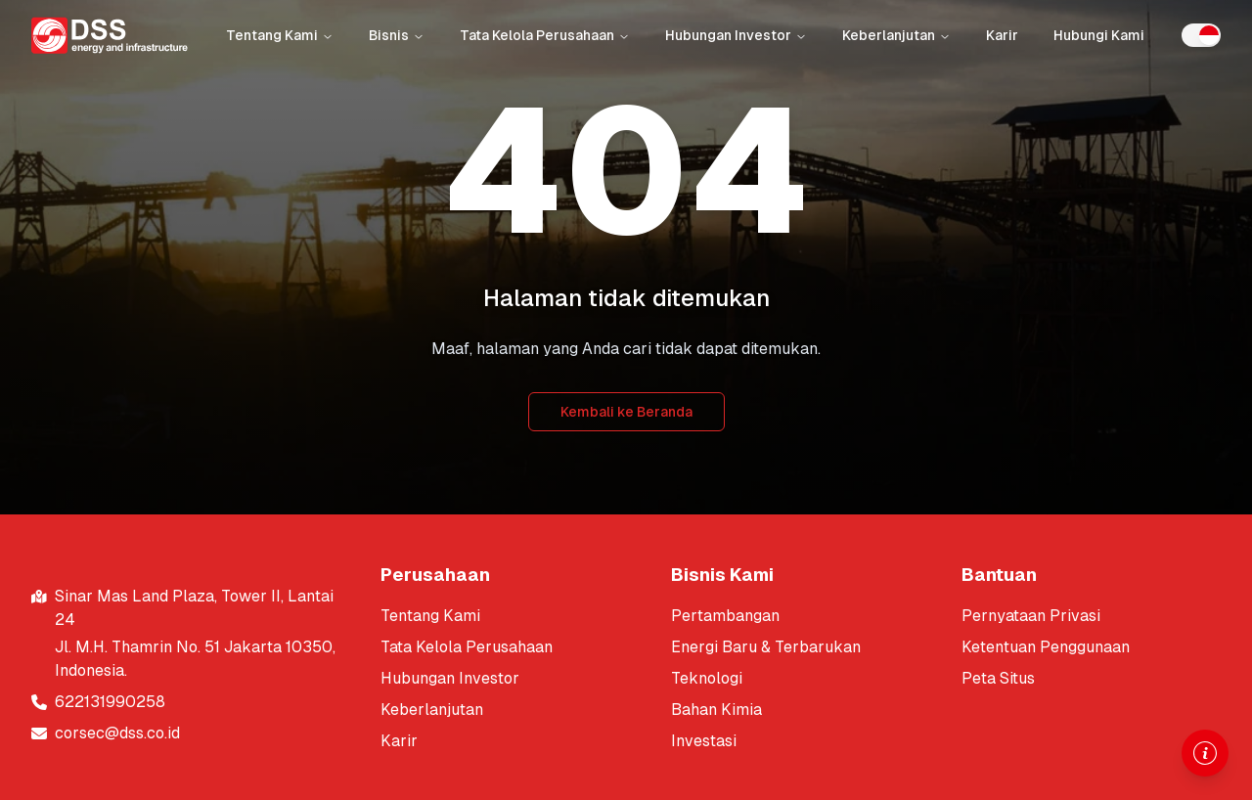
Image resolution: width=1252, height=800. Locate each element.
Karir (1002, 35)
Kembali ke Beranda (626, 412)
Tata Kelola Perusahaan (545, 35)
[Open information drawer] (1205, 753)
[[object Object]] (510, 616)
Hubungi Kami (1098, 35)
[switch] (1201, 35)
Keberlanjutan (896, 35)
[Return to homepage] (109, 35)
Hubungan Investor (736, 35)
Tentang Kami (280, 35)
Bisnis (397, 35)
